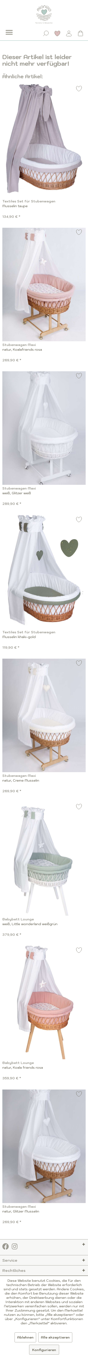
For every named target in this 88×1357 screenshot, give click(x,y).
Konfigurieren (44, 1350)
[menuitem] (6, 29)
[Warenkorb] (80, 33)
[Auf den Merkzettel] (79, 89)
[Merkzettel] (57, 33)
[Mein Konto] (69, 33)
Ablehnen (25, 1337)
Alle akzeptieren (55, 1337)
